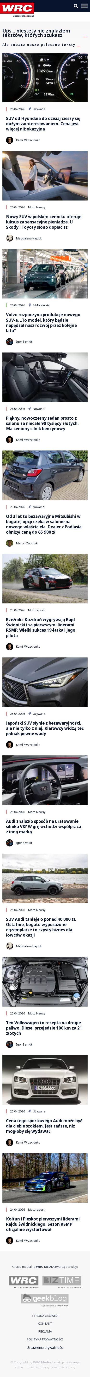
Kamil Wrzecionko (28, 140)
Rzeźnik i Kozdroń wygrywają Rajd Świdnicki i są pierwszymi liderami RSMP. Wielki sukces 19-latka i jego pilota (40, 627)
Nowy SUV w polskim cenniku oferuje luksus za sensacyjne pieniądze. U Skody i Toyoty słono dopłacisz (43, 222)
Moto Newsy (36, 207)
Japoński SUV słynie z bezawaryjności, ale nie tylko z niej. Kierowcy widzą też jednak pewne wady (45, 728)
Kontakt (45, 1323)
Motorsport (36, 610)
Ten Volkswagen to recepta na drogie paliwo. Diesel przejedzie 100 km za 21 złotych (44, 1028)
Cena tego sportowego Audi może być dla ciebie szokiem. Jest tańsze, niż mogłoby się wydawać (44, 1126)
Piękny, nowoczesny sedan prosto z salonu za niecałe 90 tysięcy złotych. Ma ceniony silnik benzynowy (42, 423)
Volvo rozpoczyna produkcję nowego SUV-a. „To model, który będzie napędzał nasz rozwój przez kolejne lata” (43, 322)
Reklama (45, 1331)
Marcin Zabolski (27, 543)
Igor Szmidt (24, 342)
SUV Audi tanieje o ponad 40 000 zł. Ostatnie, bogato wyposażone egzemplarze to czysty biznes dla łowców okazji (41, 927)
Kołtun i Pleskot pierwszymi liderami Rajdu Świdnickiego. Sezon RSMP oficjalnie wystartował (43, 1224)
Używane (36, 109)
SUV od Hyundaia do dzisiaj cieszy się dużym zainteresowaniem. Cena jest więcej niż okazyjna (43, 124)
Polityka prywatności (45, 1339)
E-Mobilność (39, 305)
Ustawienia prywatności (45, 1347)
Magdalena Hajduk (29, 238)
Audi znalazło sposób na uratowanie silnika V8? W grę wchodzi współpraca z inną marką (43, 827)
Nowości (36, 409)
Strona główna (45, 1315)
